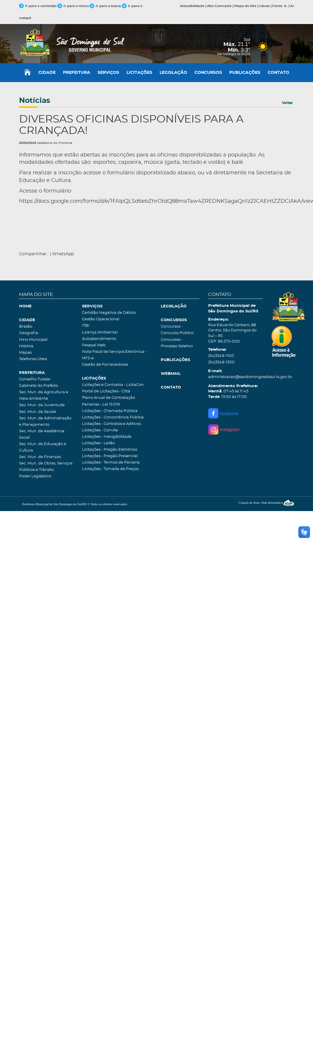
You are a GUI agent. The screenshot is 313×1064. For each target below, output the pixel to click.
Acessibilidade (192, 6)
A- (286, 6)
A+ (292, 6)
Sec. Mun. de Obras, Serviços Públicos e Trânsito (45, 467)
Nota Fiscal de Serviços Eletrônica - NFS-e (114, 355)
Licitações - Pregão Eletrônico (109, 450)
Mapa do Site (245, 6)
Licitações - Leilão (98, 443)
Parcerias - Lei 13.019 (101, 404)
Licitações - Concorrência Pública (113, 417)
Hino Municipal (33, 340)
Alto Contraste (219, 6)
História (26, 346)
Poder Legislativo (35, 476)
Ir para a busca (105, 6)
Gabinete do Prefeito (38, 386)
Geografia (28, 333)
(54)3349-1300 (221, 362)
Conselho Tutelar (35, 379)
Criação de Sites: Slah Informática (266, 502)
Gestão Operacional (100, 319)
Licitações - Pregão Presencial (110, 456)
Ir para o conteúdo (38, 6)
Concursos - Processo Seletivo (177, 343)
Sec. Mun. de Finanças (40, 457)
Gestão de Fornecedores (105, 365)
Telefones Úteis (33, 359)
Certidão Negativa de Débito (109, 313)
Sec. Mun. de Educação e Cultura (42, 447)
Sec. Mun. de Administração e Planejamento (45, 421)
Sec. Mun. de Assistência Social (41, 434)
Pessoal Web (94, 345)
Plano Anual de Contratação (108, 398)
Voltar (287, 103)
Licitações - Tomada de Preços (110, 469)
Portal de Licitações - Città (106, 391)
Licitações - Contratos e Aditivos (111, 424)
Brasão (25, 326)
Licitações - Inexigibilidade (106, 437)
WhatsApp (63, 254)
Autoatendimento (99, 339)
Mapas (25, 353)
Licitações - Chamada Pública (110, 411)
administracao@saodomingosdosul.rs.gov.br (235, 377)
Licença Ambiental (99, 332)
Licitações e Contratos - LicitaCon (113, 385)
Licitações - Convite (100, 430)
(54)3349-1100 (221, 356)
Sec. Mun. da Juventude (42, 405)
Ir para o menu (73, 6)
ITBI (85, 326)
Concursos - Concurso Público (177, 330)
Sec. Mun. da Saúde (37, 412)
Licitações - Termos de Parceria (111, 462)
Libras (264, 6)
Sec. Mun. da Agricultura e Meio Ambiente (43, 395)
